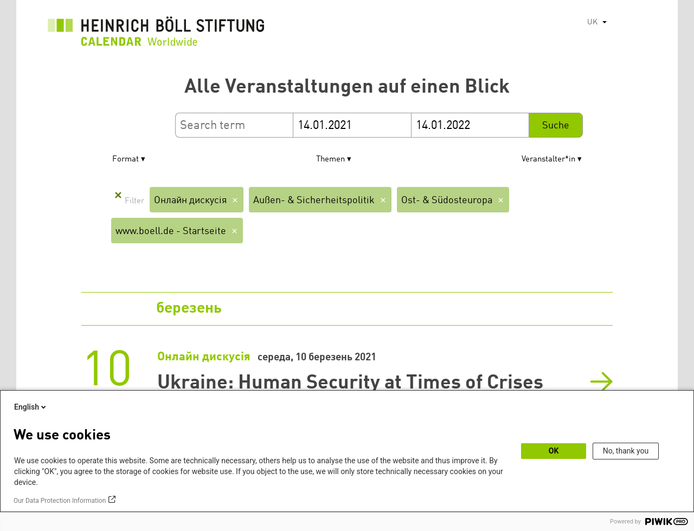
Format (125, 160)
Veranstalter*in (548, 160)
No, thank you (626, 450)
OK (554, 450)
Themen (330, 160)
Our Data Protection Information (60, 500)
